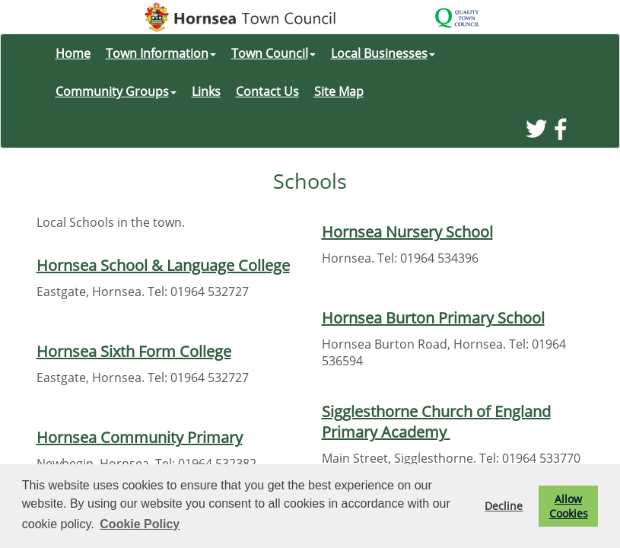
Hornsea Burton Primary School (433, 317)
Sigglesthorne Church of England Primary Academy (436, 421)
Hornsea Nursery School (407, 231)
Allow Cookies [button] (568, 506)
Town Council (273, 53)
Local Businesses (383, 53)
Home (73, 53)
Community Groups (116, 91)
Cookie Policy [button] (140, 524)
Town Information (161, 53)
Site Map (339, 91)
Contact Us (267, 91)
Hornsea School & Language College (163, 265)
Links (206, 91)
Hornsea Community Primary (140, 437)
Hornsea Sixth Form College (134, 351)
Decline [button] (504, 506)
